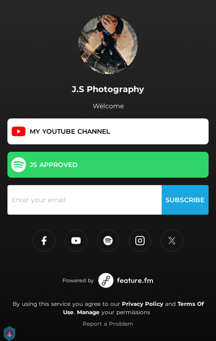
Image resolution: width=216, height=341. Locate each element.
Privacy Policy (142, 303)
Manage (88, 312)
